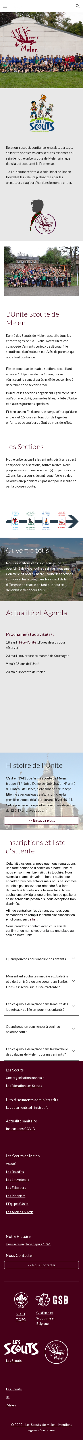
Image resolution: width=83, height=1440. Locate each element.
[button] (5, 6)
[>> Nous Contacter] (41, 1265)
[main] (41, 165)
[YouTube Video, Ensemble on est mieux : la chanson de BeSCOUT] (41, 726)
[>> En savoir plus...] (41, 820)
